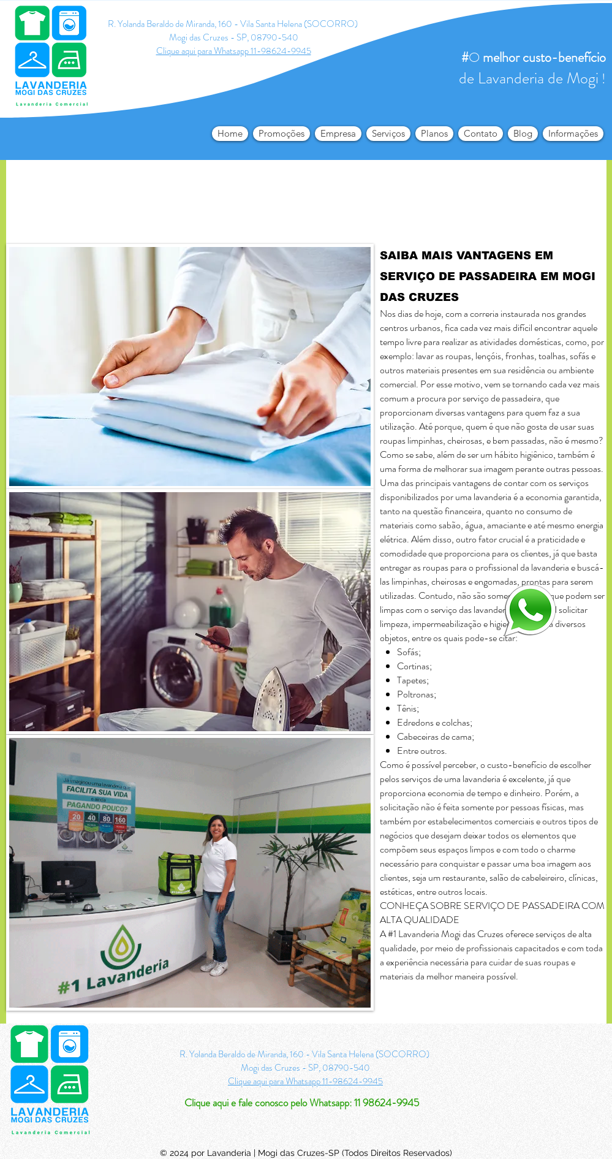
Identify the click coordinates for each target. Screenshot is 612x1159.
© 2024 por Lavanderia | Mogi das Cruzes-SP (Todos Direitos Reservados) (306, 1153)
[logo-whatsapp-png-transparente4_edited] (529, 609)
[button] (573, 133)
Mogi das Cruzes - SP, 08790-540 (233, 37)
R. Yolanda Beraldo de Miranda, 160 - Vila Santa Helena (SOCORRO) (234, 24)
